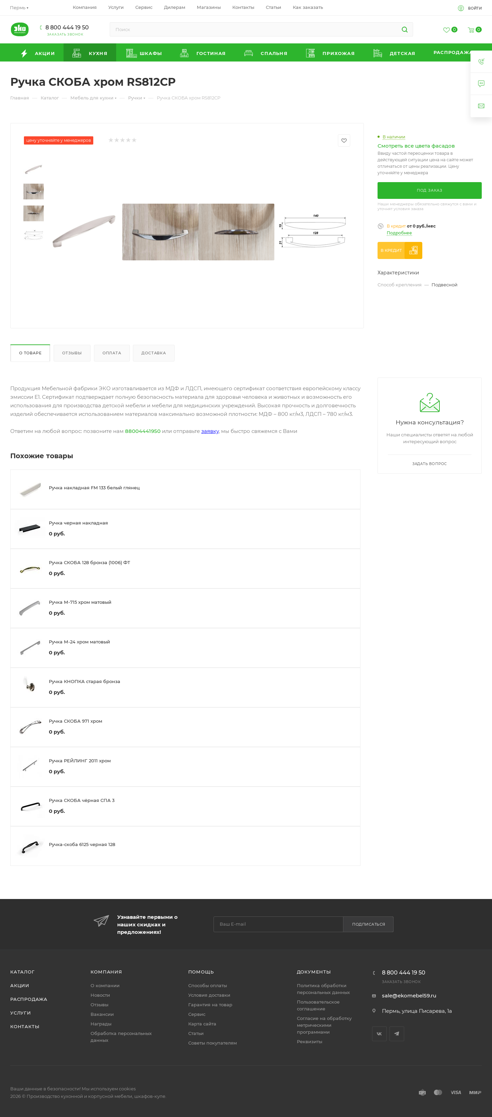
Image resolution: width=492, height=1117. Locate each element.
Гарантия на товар (210, 1004)
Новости (100, 995)
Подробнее (399, 232)
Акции (19, 985)
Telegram (397, 1033)
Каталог (22, 972)
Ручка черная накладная (78, 523)
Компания (106, 972)
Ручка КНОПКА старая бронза (84, 681)
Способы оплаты (207, 985)
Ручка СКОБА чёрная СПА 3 (81, 800)
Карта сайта (202, 1023)
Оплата (111, 353)
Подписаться (368, 924)
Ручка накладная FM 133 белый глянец (94, 487)
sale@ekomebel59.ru (409, 995)
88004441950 (143, 431)
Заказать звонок (65, 34)
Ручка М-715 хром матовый (80, 602)
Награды (101, 1023)
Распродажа (28, 999)
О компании (105, 985)
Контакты (24, 1026)
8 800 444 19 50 (67, 27)
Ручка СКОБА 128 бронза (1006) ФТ (89, 562)
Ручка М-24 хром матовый (79, 641)
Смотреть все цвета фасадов (416, 145)
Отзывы (72, 353)
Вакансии (102, 1014)
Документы (314, 972)
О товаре (30, 353)
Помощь (201, 972)
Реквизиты (309, 1041)
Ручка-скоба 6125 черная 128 (82, 844)
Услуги (20, 1013)
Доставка (153, 353)
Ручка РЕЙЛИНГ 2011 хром (80, 760)
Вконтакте (379, 1033)
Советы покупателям (212, 1043)
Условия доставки (209, 995)
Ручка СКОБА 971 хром (75, 721)
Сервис (196, 1014)
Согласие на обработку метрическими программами (324, 1025)
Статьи (196, 1033)
